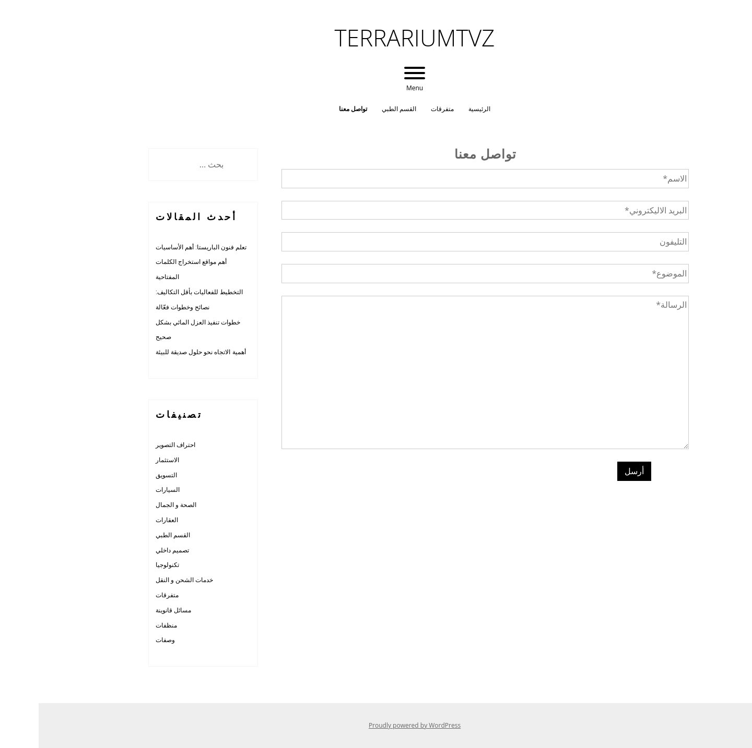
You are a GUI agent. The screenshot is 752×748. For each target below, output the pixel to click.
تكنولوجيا (128, 564)
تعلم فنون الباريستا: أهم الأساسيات (162, 247)
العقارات (128, 519)
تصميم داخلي (133, 550)
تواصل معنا (314, 108)
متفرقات (403, 108)
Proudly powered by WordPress (376, 725)
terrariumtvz (376, 37)
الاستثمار (128, 459)
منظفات (127, 625)
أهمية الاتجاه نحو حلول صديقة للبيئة (162, 351)
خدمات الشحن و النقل (145, 579)
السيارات (129, 489)
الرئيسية (441, 108)
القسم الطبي (360, 108)
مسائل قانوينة (134, 610)
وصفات (126, 639)
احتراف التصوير (137, 444)
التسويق (127, 474)
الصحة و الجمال (137, 504)
